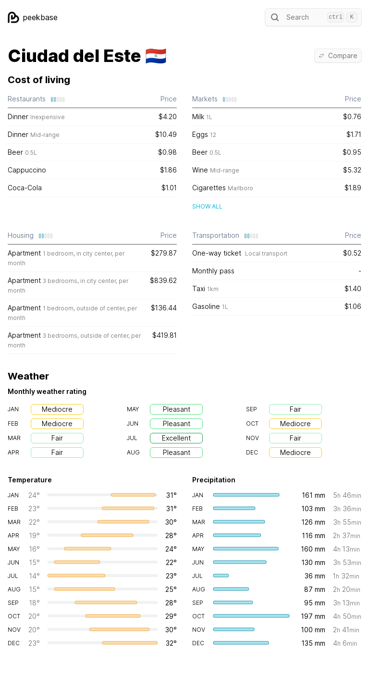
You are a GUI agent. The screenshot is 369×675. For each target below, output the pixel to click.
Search (313, 17)
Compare (338, 55)
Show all (207, 206)
